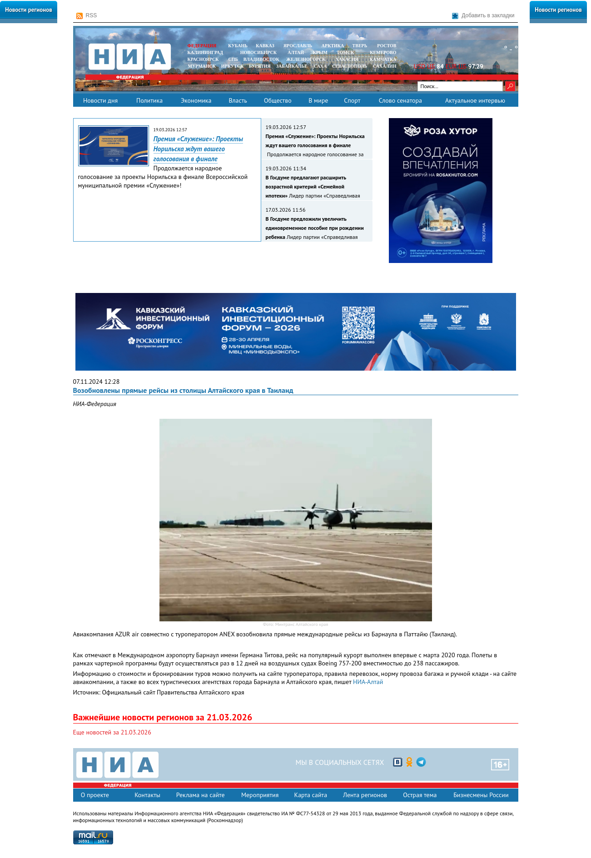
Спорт (352, 100)
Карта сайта (311, 795)
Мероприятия (260, 795)
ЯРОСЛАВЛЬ (297, 45)
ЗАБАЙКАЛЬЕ (292, 66)
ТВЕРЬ (360, 45)
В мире (318, 100)
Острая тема (420, 795)
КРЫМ (320, 52)
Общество (278, 100)
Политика (149, 100)
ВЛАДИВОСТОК (261, 59)
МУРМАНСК (202, 66)
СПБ (233, 59)
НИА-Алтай (368, 682)
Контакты (147, 795)
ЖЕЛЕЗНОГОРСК (305, 59)
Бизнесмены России (480, 795)
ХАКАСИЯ (346, 59)
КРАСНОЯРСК (203, 59)
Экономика (196, 100)
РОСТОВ (386, 45)
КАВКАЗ (265, 45)
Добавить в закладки (483, 15)
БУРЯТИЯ (260, 66)
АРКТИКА (333, 45)
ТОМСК (346, 52)
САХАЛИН (384, 66)
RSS (86, 15)
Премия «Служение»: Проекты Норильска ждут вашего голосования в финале (198, 148)
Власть (237, 100)
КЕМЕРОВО (383, 52)
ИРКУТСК (232, 66)
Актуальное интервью (475, 100)
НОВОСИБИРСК (258, 52)
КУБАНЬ (237, 45)
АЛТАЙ (296, 52)
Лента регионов (365, 795)
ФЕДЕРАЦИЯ (202, 45)
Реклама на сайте (200, 795)
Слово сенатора (400, 100)
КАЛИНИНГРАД (205, 52)
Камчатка (382, 59)
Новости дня (100, 100)
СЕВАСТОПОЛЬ (349, 66)
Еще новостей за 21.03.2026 (112, 732)
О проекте (95, 795)
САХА (320, 66)
